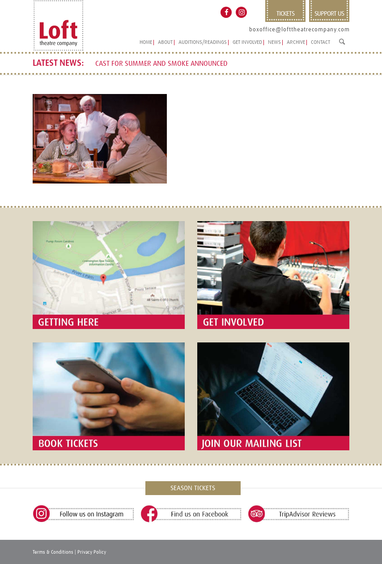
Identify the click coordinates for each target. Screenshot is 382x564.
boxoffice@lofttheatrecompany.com (299, 30)
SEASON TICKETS (192, 488)
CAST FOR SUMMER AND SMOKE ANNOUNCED (161, 63)
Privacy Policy (91, 552)
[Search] (342, 45)
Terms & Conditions (53, 552)
